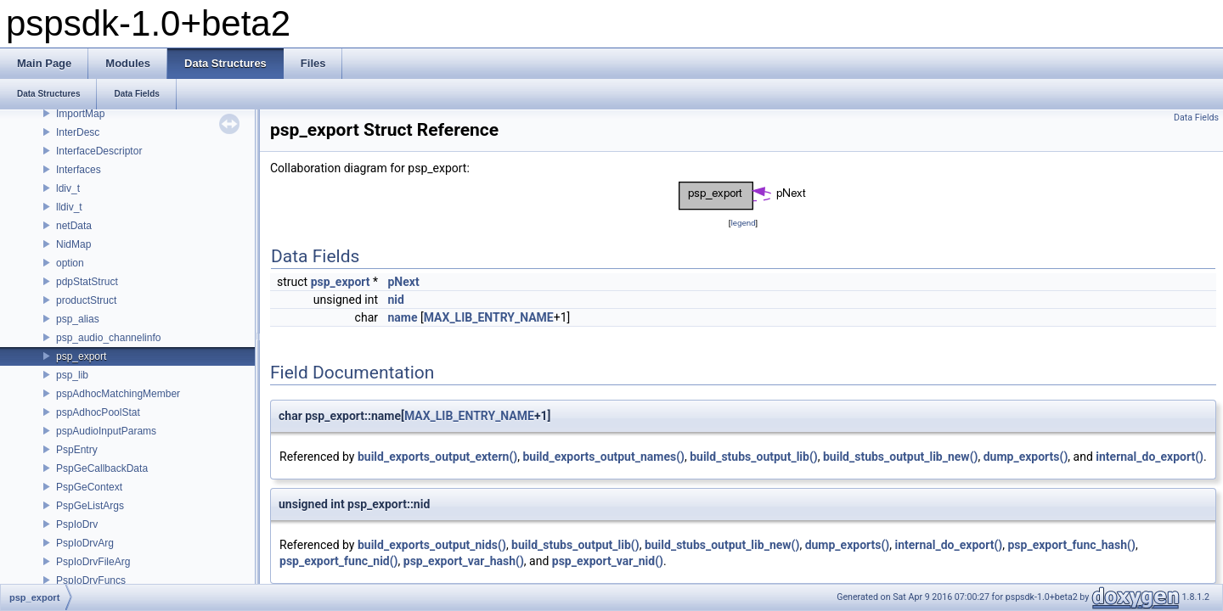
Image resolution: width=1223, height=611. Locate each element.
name (402, 317)
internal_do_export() (1149, 456)
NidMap (73, 244)
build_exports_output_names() (603, 456)
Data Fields (1196, 117)
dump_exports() (1025, 456)
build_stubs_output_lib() (754, 456)
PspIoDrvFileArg (93, 562)
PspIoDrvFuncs (91, 580)
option (70, 263)
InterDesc (77, 132)
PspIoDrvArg (85, 543)
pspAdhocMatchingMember (118, 394)
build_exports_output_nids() (432, 545)
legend (742, 222)
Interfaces (78, 170)
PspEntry (77, 450)
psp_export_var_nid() (607, 561)
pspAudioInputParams (106, 431)
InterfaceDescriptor (99, 151)
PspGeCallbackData (102, 468)
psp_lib (72, 375)
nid (395, 299)
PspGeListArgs (90, 506)
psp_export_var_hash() (463, 561)
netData (74, 226)
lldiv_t (69, 207)
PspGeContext (89, 487)
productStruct (86, 300)
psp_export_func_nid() (338, 561)
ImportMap (80, 114)
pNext (403, 282)
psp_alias (77, 319)
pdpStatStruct (87, 282)
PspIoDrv (77, 524)
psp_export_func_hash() (1071, 545)
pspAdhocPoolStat (98, 412)
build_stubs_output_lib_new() (900, 456)
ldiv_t (68, 188)
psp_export (81, 356)
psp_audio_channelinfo (108, 338)
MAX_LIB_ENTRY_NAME (489, 317)
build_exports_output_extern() (437, 456)
